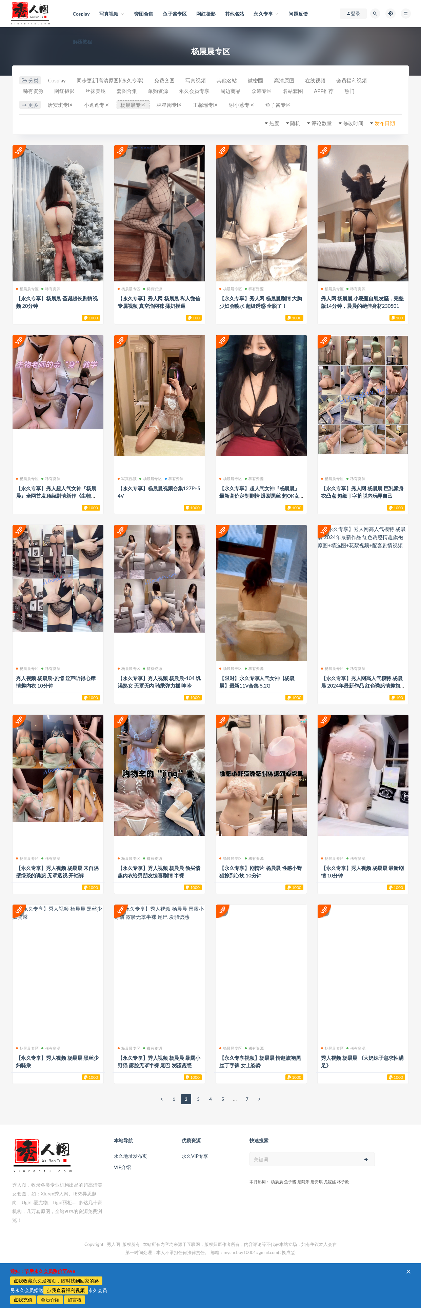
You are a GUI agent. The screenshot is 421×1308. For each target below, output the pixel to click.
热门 (349, 91)
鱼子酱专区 (278, 105)
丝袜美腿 (95, 91)
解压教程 (82, 41)
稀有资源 (33, 91)
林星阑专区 (169, 105)
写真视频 (195, 80)
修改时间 (353, 123)
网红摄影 (64, 91)
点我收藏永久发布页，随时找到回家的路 (56, 1281)
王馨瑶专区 (205, 105)
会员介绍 (50, 1300)
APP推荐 (324, 91)
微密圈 (255, 80)
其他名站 (227, 80)
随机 (295, 123)
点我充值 (23, 1300)
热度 (274, 123)
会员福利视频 (351, 80)
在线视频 (315, 80)
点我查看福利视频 (66, 1290)
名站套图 (293, 91)
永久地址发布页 (130, 1156)
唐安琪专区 (60, 105)
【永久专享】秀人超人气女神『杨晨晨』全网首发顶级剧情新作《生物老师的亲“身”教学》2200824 (56, 495)
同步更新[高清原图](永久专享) (110, 80)
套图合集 (127, 91)
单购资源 (158, 91)
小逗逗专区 (96, 105)
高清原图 (284, 80)
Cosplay (57, 80)
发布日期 (385, 123)
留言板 (74, 1300)
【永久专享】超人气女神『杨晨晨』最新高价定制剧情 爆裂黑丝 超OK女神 (259, 495)
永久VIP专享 (195, 1156)
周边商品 (230, 91)
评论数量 (322, 123)
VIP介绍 (122, 1167)
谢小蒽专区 (242, 105)
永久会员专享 (194, 91)
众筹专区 (262, 91)
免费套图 (164, 80)
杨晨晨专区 (133, 105)
